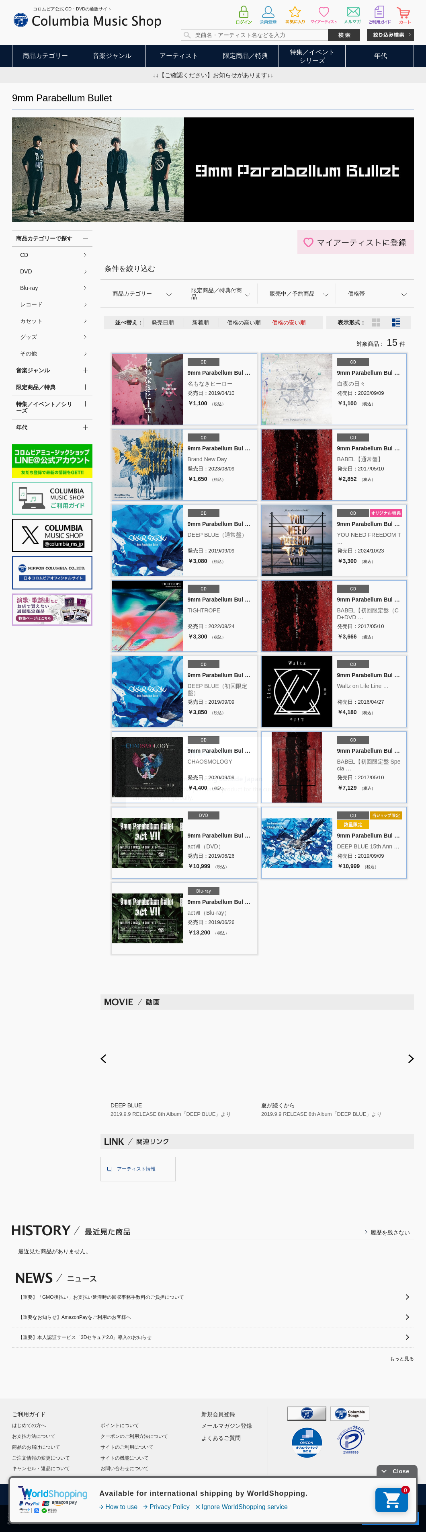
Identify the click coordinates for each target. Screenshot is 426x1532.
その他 (28, 353)
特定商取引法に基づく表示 (247, 1495)
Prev (103, 1059)
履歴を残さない (390, 1232)
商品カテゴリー (45, 55)
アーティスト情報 (136, 1169)
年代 (380, 55)
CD (24, 255)
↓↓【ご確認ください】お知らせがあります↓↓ (213, 75)
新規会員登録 (218, 1414)
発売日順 (163, 322)
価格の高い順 (244, 322)
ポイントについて (119, 1425)
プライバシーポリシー (174, 1495)
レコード (31, 304)
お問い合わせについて (124, 1468)
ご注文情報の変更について (41, 1458)
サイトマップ (310, 1495)
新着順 (200, 322)
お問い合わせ (358, 1495)
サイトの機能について (124, 1458)
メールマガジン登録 (226, 1426)
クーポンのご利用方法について (134, 1436)
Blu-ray (29, 288)
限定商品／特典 (245, 55)
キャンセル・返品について (41, 1468)
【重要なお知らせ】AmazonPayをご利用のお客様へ (74, 1317)
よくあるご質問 (221, 1438)
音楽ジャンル (112, 55)
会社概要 (82, 1495)
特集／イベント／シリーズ (44, 407)
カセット (31, 321)
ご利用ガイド (29, 1414)
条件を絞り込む (129, 269)
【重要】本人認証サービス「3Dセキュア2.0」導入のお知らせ (85, 1337)
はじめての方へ (29, 1425)
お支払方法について (33, 1436)
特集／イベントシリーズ (312, 56)
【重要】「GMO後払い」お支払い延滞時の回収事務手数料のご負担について (101, 1297)
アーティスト (179, 55)
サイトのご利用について (127, 1447)
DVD (26, 271)
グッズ (28, 337)
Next (411, 1059)
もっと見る (402, 1359)
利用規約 (121, 1495)
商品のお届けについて (36, 1447)
